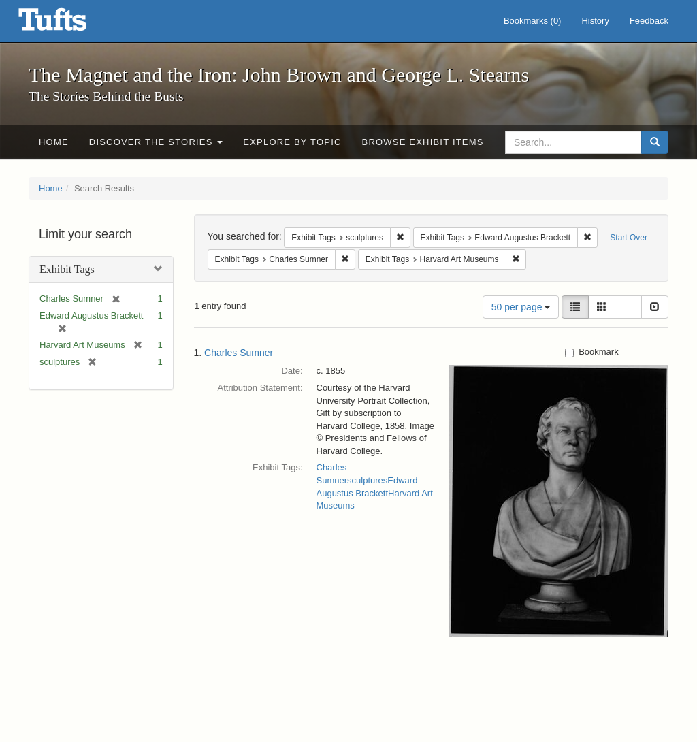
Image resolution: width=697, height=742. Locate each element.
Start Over (628, 237)
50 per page (521, 307)
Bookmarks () (533, 21)
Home (54, 142)
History (595, 21)
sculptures (367, 480)
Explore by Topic (292, 142)
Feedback (649, 21)
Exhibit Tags (67, 269)
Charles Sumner (238, 352)
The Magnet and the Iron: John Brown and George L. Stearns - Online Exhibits (69, 24)
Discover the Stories (156, 142)
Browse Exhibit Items (423, 142)
